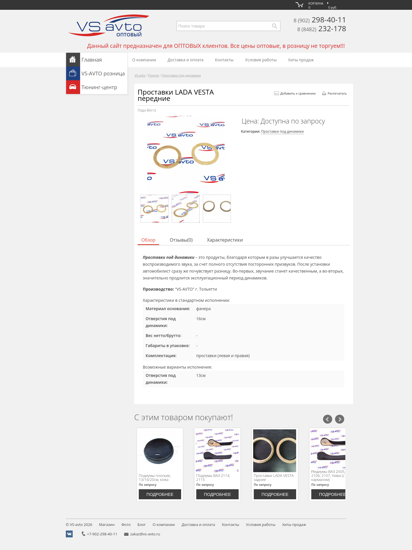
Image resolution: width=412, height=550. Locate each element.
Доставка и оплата (186, 59)
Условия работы (261, 59)
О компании (144, 59)
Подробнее (159, 494)
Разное (153, 75)
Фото (125, 524)
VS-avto (139, 75)
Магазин (107, 524)
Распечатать (334, 93)
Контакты (224, 59)
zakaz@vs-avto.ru (145, 534)
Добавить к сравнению (295, 93)
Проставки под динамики (181, 75)
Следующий (339, 419)
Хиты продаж (301, 59)
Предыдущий (327, 419)
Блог (142, 524)
